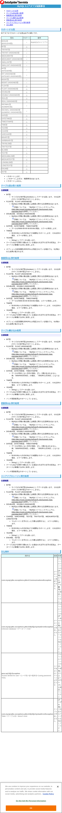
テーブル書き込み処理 (14, 18)
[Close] (58, 787)
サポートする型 (12, 11)
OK (31, 808)
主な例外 (9, 25)
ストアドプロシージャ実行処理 (18, 22)
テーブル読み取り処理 (14, 13)
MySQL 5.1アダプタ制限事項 (31, 6)
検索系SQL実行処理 (14, 15)
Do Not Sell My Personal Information (31, 801)
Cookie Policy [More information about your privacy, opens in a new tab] (48, 794)
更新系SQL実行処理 (14, 20)
